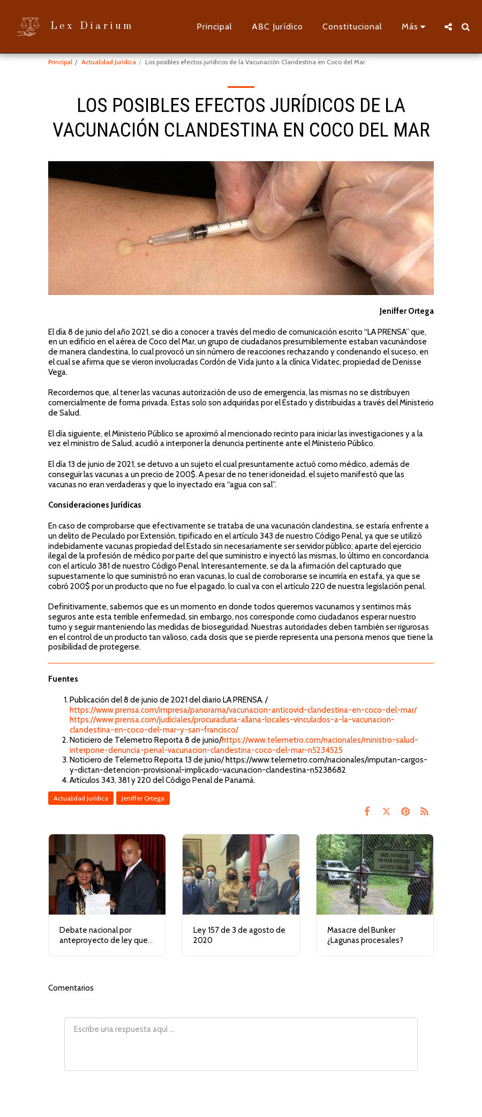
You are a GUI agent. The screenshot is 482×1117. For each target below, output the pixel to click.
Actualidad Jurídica (108, 62)
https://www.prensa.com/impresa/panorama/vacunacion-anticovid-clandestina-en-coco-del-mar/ (243, 710)
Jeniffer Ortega (143, 798)
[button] (448, 26)
